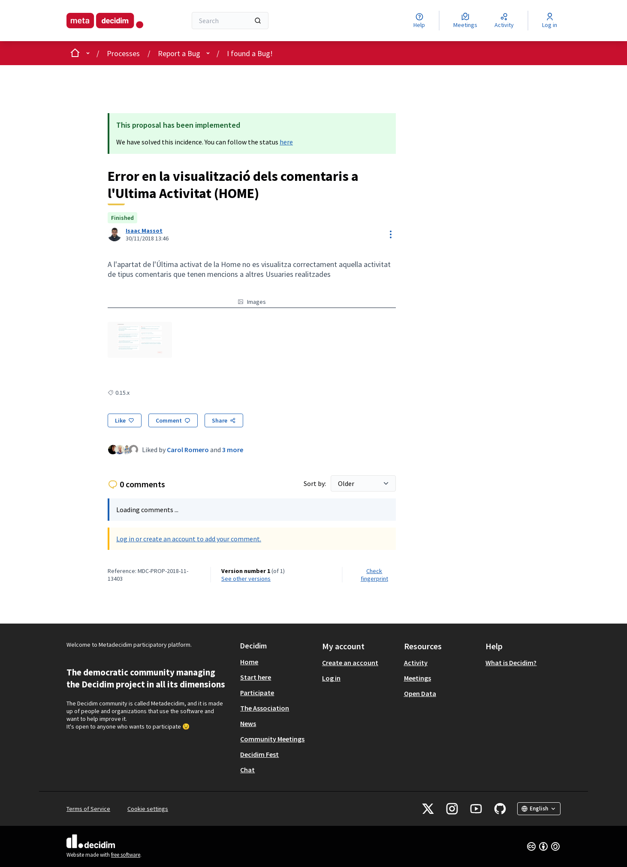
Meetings (417, 678)
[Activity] (504, 20)
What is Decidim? (511, 662)
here (286, 142)
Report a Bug (179, 53)
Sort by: (315, 483)
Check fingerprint (374, 574)
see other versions (246, 578)
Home (249, 661)
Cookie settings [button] (147, 809)
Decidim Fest (259, 754)
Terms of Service (88, 809)
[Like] (125, 420)
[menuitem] (277, 661)
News (248, 723)
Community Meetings (272, 739)
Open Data (420, 693)
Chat (247, 769)
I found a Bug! (250, 53)
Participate (257, 692)
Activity (416, 662)
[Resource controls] (391, 234)
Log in (331, 678)
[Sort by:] (363, 483)
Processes (123, 53)
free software (125, 854)
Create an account (350, 662)
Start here (255, 677)
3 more (232, 449)
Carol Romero (188, 449)
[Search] (230, 20)
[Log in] (550, 20)
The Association (264, 708)
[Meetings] (465, 20)
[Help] (419, 20)
